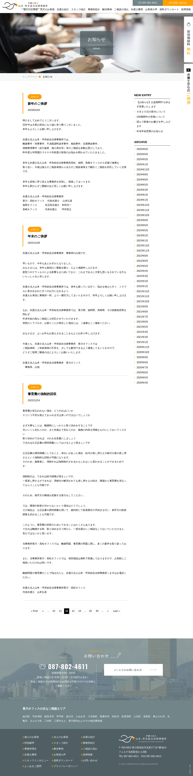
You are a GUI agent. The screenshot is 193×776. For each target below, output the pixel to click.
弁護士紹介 (63, 9)
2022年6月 (142, 261)
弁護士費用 (137, 9)
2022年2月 (142, 281)
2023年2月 (142, 235)
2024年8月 (142, 174)
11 (60, 611)
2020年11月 (143, 347)
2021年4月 (142, 332)
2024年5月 (142, 184)
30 (97, 611)
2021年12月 (143, 291)
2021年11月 (143, 296)
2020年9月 (142, 357)
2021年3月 (142, 337)
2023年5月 (142, 230)
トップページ (30, 76)
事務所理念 (30, 748)
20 (90, 611)
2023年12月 (143, 205)
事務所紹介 (94, 9)
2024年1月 (142, 200)
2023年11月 (143, 210)
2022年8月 (142, 255)
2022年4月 (142, 271)
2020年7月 (142, 367)
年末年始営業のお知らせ (150, 131)
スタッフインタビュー (36, 760)
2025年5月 (142, 159)
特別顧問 (29, 743)
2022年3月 (142, 276)
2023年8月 (142, 220)
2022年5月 (142, 266)
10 (53, 611)
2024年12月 (143, 169)
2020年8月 (142, 362)
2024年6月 (142, 179)
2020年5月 (142, 377)
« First (34, 611)
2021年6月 (142, 321)
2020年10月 (143, 352)
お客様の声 (151, 9)
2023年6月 (142, 225)
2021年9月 (142, 306)
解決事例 (107, 9)
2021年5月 (142, 327)
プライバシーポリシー (66, 766)
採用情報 (186, 9)
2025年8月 (142, 149)
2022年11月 (143, 250)
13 (73, 611)
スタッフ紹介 (78, 9)
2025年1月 (142, 164)
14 (79, 611)
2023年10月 (143, 215)
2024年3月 (142, 190)
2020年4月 (142, 382)
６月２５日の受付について (151, 111)
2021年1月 (142, 342)
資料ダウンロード (169, 9)
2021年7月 (142, 316)
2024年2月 (142, 194)
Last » (116, 611)
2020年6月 (142, 372)
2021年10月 (143, 301)
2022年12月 (143, 245)
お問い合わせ (90, 760)
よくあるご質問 (32, 766)
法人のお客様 (47, 9)
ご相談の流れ (121, 9)
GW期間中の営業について (151, 117)
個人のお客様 (30, 9)
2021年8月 (142, 311)
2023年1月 (142, 240)
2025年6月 (142, 154)
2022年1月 (142, 286)
